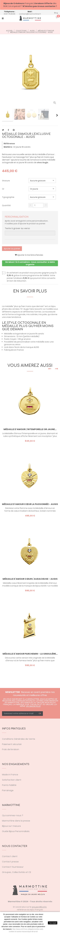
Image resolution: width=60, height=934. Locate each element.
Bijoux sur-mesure (11, 826)
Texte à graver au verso (17, 228)
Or (3, 189)
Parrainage (7, 790)
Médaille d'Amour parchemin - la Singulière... (30, 654)
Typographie (8, 197)
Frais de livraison (10, 749)
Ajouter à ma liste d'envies (29, 255)
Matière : (8, 147)
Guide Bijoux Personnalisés (16, 831)
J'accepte (53, 923)
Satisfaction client (11, 779)
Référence (9, 143)
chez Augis (42, 162)
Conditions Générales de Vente (18, 739)
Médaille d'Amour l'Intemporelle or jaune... (30, 429)
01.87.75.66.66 (9, 14)
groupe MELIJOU (39, 907)
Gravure (6, 180)
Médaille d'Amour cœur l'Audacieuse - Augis (30, 579)
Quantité (6, 205)
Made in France (10, 774)
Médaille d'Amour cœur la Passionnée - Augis (30, 504)
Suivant (57, 115)
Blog (56, 13)
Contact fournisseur (13, 866)
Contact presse (10, 861)
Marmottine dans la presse (16, 820)
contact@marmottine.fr (30, 14)
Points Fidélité (9, 785)
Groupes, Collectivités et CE (16, 872)
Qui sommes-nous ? (12, 815)
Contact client (9, 856)
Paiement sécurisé (11, 744)
